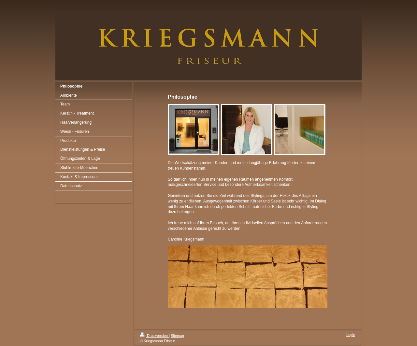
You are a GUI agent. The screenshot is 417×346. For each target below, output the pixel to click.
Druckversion (154, 336)
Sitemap (177, 336)
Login (350, 335)
